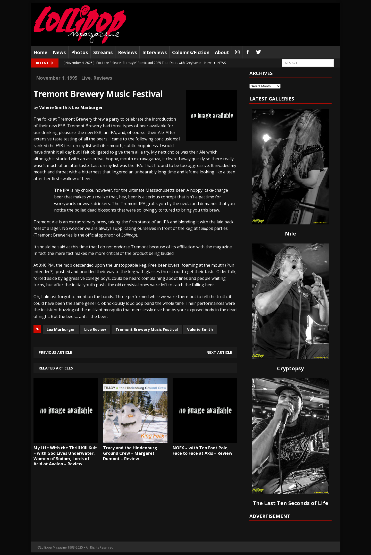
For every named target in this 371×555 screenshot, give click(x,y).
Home (40, 52)
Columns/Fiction (190, 52)
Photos (79, 52)
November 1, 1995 (56, 78)
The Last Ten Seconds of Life (290, 503)
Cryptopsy (290, 368)
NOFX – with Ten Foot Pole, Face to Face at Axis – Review (202, 450)
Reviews (127, 52)
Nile (290, 233)
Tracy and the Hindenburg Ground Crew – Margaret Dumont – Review (130, 453)
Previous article (55, 352)
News (59, 52)
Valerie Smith (200, 329)
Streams (103, 52)
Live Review (95, 329)
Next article (219, 352)
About (222, 52)
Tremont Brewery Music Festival (146, 329)
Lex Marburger (61, 329)
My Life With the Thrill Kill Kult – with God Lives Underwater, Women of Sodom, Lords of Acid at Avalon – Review (65, 456)
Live (86, 78)
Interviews (154, 52)
